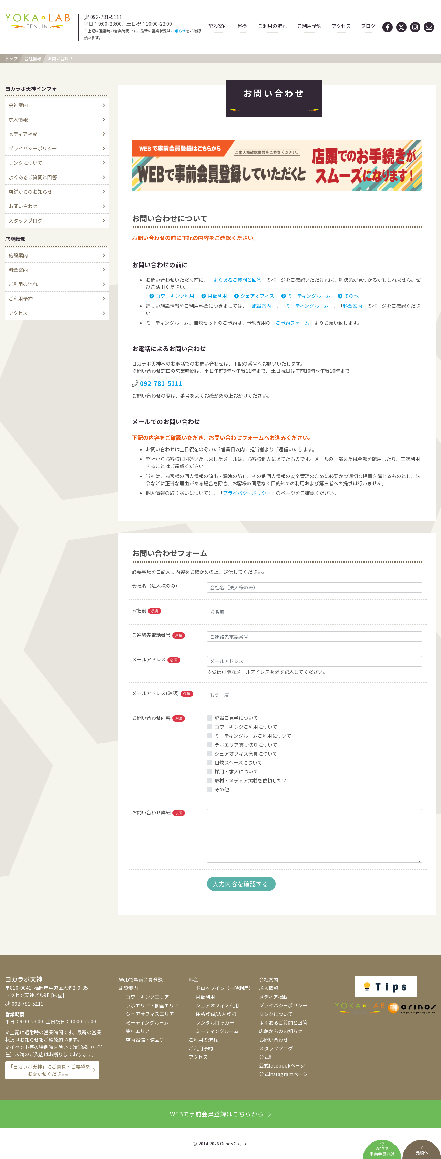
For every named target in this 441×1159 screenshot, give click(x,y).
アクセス (341, 25)
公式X (265, 1056)
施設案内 (218, 25)
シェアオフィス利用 (217, 1005)
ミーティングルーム (306, 295)
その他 (348, 295)
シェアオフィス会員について (246, 753)
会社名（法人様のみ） (156, 585)
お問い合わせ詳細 (158, 812)
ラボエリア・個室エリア (152, 1005)
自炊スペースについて (238, 762)
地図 (57, 995)
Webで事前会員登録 (141, 979)
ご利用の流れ (272, 25)
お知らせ (178, 30)
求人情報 (18, 119)
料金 (243, 25)
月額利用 (214, 295)
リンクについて (25, 162)
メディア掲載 (23, 133)
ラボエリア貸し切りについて (246, 744)
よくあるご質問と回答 (237, 279)
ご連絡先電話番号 (158, 635)
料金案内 (352, 305)
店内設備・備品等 (145, 1039)
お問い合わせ (60, 58)
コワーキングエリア (147, 996)
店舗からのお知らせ (30, 191)
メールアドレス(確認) (162, 693)
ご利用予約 (309, 25)
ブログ (368, 25)
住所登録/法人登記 (216, 1013)
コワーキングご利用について (246, 726)
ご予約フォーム (292, 322)
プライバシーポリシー (247, 492)
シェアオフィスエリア (150, 1013)
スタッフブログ (25, 220)
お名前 (146, 610)
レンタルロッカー (215, 1022)
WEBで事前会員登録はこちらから (220, 1113)
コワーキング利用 (171, 295)
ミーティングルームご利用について (253, 735)
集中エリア (138, 1031)
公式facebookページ (282, 1065)
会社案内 (18, 104)
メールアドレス (156, 659)
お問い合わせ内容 (158, 718)
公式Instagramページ (283, 1074)
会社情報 (32, 58)
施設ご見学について (236, 717)
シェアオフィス (254, 295)
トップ (11, 58)
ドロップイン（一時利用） (225, 988)
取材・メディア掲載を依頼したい (251, 780)
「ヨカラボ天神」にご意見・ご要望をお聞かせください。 (49, 1070)
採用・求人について (236, 771)
